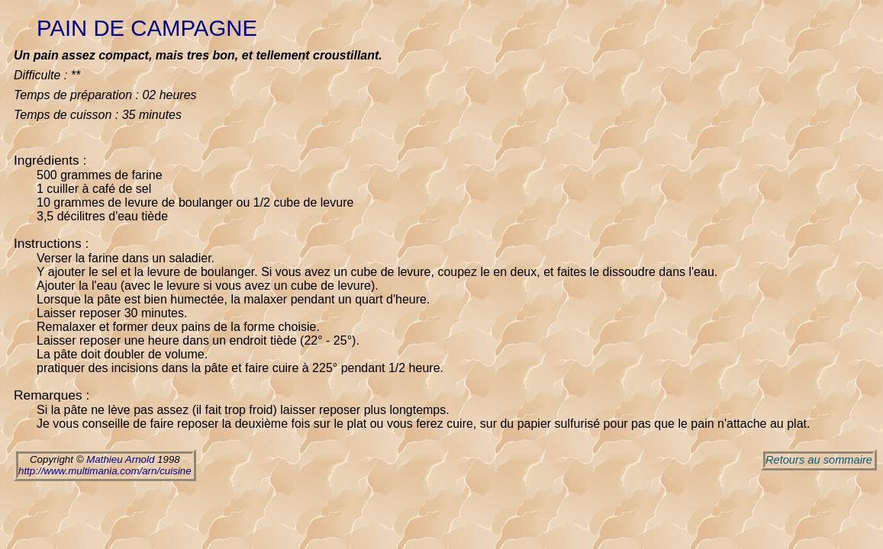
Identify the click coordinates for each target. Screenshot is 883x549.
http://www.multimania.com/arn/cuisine (105, 471)
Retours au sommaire (818, 460)
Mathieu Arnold (120, 459)
